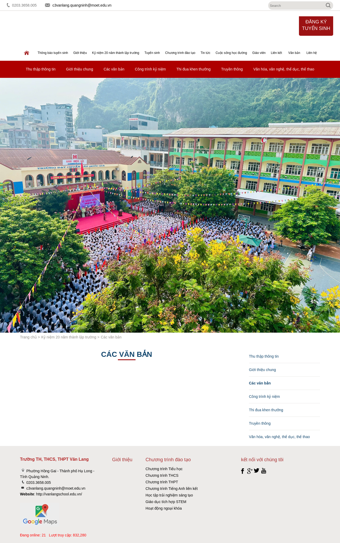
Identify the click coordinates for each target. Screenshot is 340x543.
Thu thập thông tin (41, 69)
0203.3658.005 (24, 5)
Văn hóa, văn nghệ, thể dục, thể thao (283, 69)
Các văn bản (114, 69)
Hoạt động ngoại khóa (164, 508)
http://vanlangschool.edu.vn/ (59, 494)
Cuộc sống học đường (231, 53)
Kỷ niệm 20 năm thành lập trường (115, 53)
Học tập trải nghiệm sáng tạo (169, 495)
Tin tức (205, 53)
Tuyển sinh (152, 53)
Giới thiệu (80, 53)
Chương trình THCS (162, 475)
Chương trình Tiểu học (164, 469)
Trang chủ (28, 337)
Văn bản (294, 53)
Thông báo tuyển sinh (53, 53)
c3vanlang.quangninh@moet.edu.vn (81, 5)
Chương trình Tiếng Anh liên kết (172, 488)
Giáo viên (259, 53)
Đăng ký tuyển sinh (316, 25)
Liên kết (276, 53)
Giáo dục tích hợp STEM (166, 502)
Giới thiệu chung (79, 69)
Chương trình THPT (162, 482)
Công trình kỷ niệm (150, 69)
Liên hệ (311, 53)
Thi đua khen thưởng (193, 69)
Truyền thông (232, 69)
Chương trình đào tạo (180, 53)
